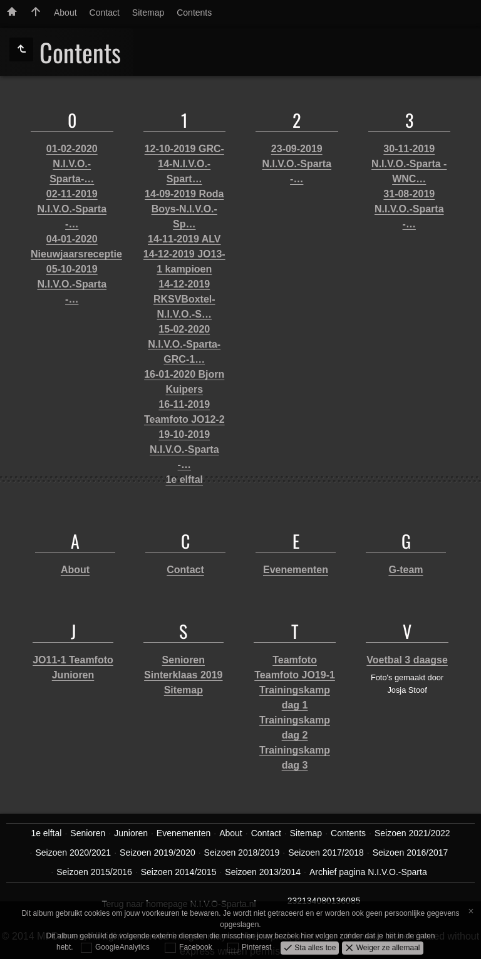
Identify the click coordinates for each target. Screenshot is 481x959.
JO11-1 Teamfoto (73, 660)
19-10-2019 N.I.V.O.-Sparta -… (184, 449)
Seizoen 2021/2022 (412, 833)
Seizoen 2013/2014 (263, 872)
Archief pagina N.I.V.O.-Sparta (368, 872)
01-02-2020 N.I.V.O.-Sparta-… (72, 163)
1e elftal (184, 479)
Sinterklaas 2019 (183, 675)
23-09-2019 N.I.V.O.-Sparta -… (296, 163)
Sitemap (148, 13)
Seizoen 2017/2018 (326, 853)
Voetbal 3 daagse (407, 660)
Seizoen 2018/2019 (242, 853)
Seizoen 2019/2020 (157, 853)
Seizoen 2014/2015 (179, 872)
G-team (405, 569)
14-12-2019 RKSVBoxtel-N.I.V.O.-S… (184, 299)
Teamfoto (294, 660)
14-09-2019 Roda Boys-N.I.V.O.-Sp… (184, 209)
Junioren (73, 675)
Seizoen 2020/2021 (73, 853)
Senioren (183, 660)
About (65, 13)
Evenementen (295, 569)
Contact (105, 13)
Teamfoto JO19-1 (294, 675)
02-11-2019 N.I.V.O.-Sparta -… (71, 209)
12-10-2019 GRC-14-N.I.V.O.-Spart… (184, 163)
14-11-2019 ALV (184, 239)
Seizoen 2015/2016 (94, 872)
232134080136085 (324, 901)
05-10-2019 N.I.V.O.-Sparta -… (71, 284)
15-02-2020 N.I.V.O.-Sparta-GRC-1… (184, 344)
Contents (194, 13)
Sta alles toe (314, 947)
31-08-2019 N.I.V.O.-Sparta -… (409, 209)
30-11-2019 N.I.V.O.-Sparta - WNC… (409, 163)
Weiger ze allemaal (387, 947)
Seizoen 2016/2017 (410, 853)
